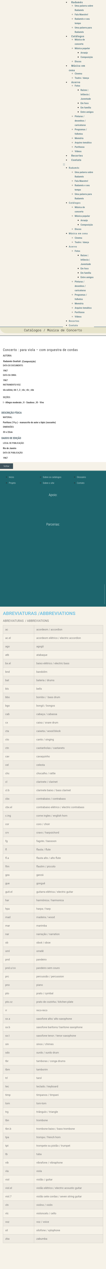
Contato (76, 160)
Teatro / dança (82, 77)
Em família (86, 107)
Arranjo (84, 52)
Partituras (79, 146)
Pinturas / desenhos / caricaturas (80, 120)
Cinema (78, 73)
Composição (87, 57)
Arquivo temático (83, 142)
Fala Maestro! (81, 14)
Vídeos (78, 151)
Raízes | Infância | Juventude (86, 94)
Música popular (82, 48)
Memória (79, 138)
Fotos (77, 85)
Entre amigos (87, 111)
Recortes (77, 155)
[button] (78, 164)
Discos (78, 61)
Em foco (85, 103)
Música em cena (78, 233)
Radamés (77, 2)
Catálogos (77, 36)
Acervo (75, 82)
